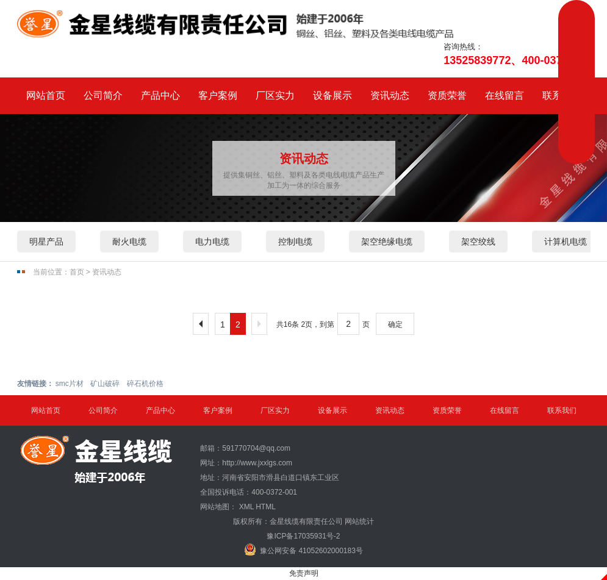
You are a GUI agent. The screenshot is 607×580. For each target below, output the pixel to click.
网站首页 (45, 95)
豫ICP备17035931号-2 (303, 536)
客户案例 (217, 95)
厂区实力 (275, 95)
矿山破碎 (105, 383)
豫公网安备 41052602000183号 (303, 549)
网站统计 (359, 521)
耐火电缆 (129, 241)
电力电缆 (212, 241)
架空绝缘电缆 (386, 241)
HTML (266, 507)
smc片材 (70, 383)
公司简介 (103, 95)
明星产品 (46, 241)
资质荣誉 (447, 95)
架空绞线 (478, 241)
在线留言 (504, 95)
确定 (395, 324)
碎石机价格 (145, 383)
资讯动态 (389, 95)
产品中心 (160, 95)
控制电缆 (295, 241)
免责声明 (303, 573)
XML (246, 507)
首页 (77, 272)
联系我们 (561, 410)
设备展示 (332, 95)
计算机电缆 (565, 241)
